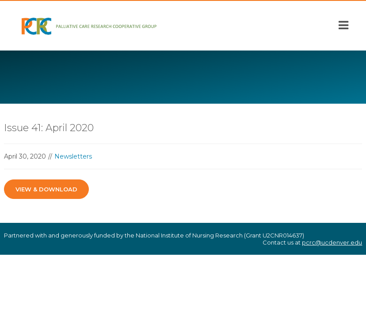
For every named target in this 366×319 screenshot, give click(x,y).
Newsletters (73, 156)
